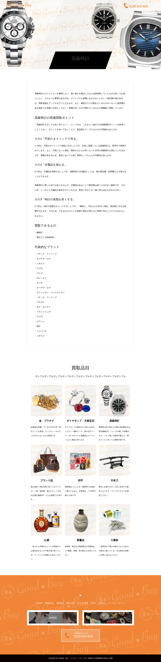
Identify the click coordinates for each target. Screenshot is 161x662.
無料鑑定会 (41, 5)
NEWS (93, 603)
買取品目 (54, 5)
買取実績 (92, 5)
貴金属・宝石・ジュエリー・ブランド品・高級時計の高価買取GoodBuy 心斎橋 (86, 658)
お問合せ (120, 5)
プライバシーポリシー (116, 603)
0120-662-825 (138, 6)
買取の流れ (67, 5)
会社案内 (80, 5)
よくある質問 (106, 5)
